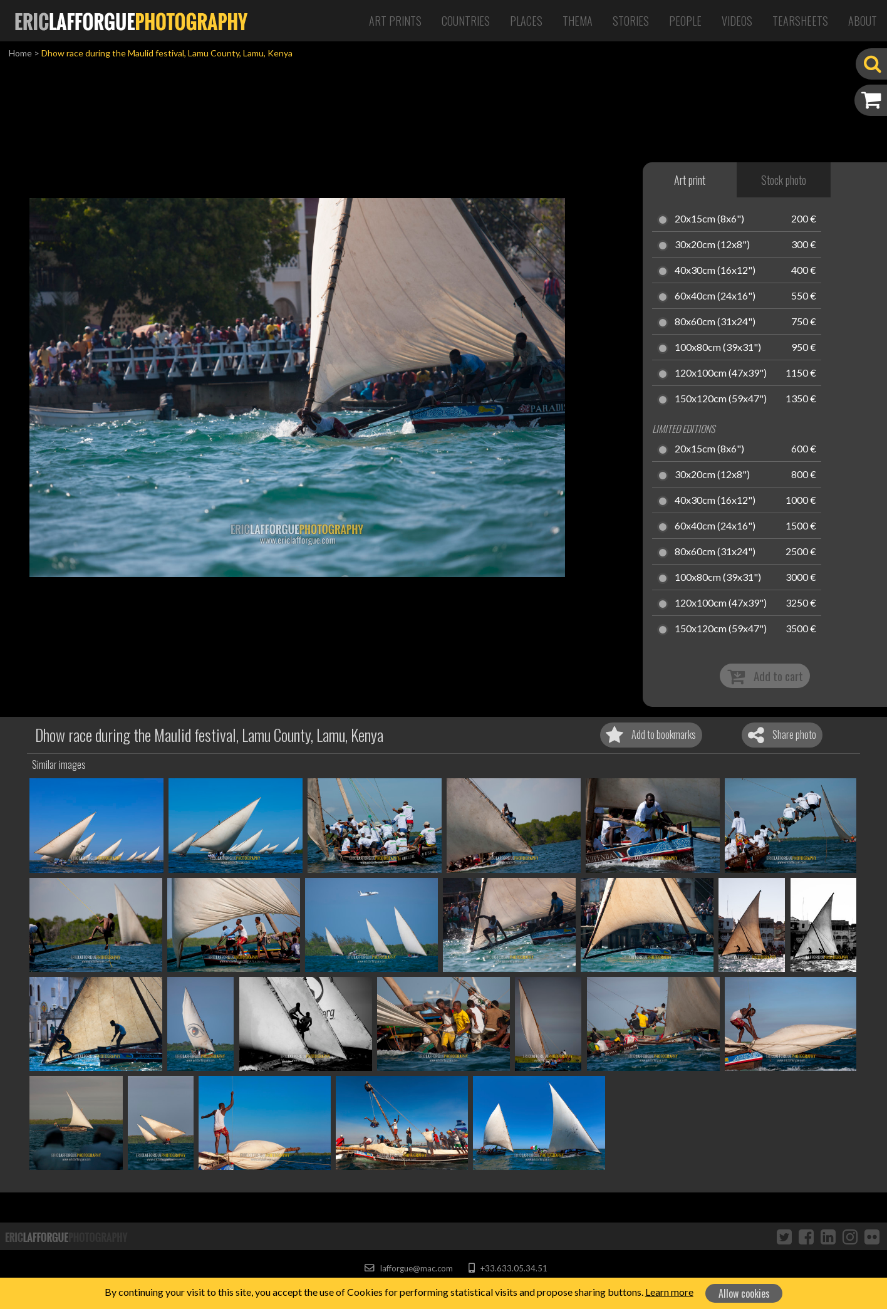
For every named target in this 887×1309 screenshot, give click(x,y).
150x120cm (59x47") (721, 399)
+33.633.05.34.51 (508, 1268)
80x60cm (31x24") (715, 322)
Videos (737, 21)
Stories (631, 21)
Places (526, 21)
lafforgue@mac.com (408, 1268)
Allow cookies (744, 1293)
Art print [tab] (689, 180)
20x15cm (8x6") (709, 219)
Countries (466, 21)
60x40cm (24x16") (715, 296)
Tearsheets (800, 21)
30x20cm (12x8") (712, 245)
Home (20, 53)
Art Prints (395, 21)
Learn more (669, 1292)
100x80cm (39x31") (718, 348)
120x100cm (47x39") (721, 373)
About (862, 21)
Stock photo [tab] (783, 180)
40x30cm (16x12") (715, 271)
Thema (578, 21)
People (685, 21)
